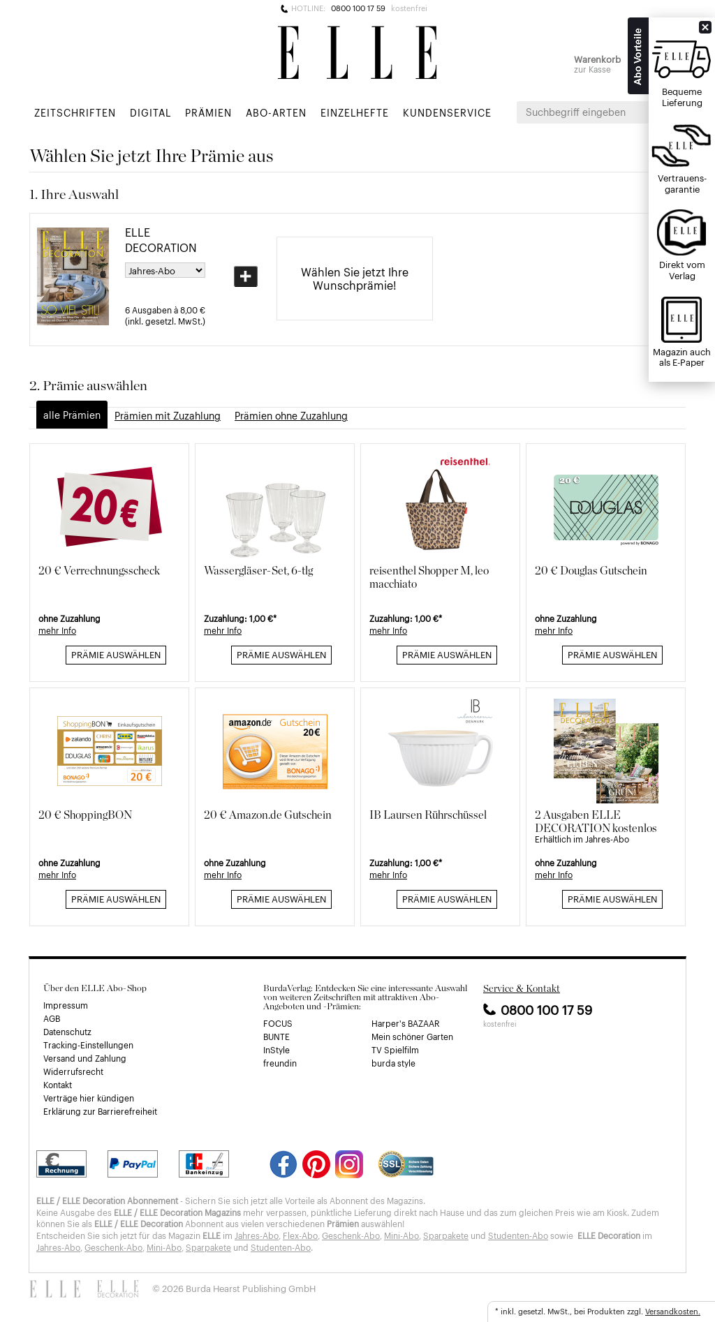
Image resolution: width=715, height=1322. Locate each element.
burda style (393, 1063)
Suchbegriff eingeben (576, 112)
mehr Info (57, 630)
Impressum (65, 1005)
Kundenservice (447, 112)
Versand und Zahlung (84, 1058)
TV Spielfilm (395, 1049)
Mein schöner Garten (412, 1036)
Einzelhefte (354, 112)
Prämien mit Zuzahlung (168, 415)
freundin (280, 1063)
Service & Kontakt (521, 988)
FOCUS (278, 1023)
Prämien (208, 112)
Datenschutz (67, 1031)
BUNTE (276, 1036)
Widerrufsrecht (73, 1071)
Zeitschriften (75, 112)
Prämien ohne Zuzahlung (291, 415)
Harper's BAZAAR (405, 1023)
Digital (150, 112)
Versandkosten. (672, 1311)
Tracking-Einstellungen (88, 1044)
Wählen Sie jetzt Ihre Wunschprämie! (354, 278)
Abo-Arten (276, 112)
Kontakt (57, 1084)
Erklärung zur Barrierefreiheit (100, 1111)
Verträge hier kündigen (88, 1098)
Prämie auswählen (116, 654)
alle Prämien (72, 414)
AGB (51, 1018)
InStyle (276, 1049)
